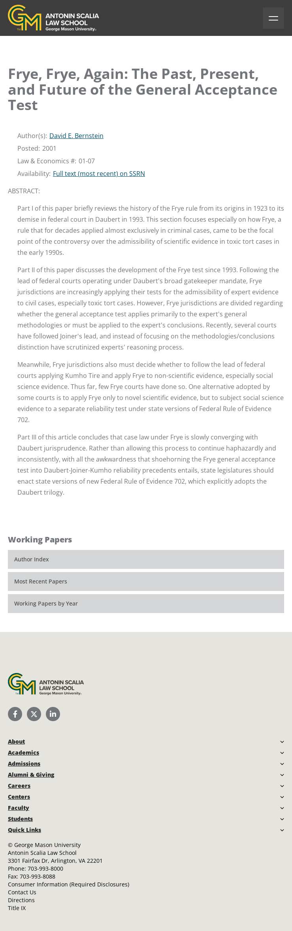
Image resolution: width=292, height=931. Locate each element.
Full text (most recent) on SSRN (99, 173)
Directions (21, 900)
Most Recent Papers (40, 581)
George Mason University (47, 845)
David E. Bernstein (76, 135)
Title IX (17, 908)
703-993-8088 (37, 876)
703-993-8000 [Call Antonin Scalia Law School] (45, 868)
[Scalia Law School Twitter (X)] (34, 714)
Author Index (31, 559)
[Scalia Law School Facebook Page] (15, 714)
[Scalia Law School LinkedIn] (53, 714)
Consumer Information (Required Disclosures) (68, 884)
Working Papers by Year (46, 603)
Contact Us (22, 892)
